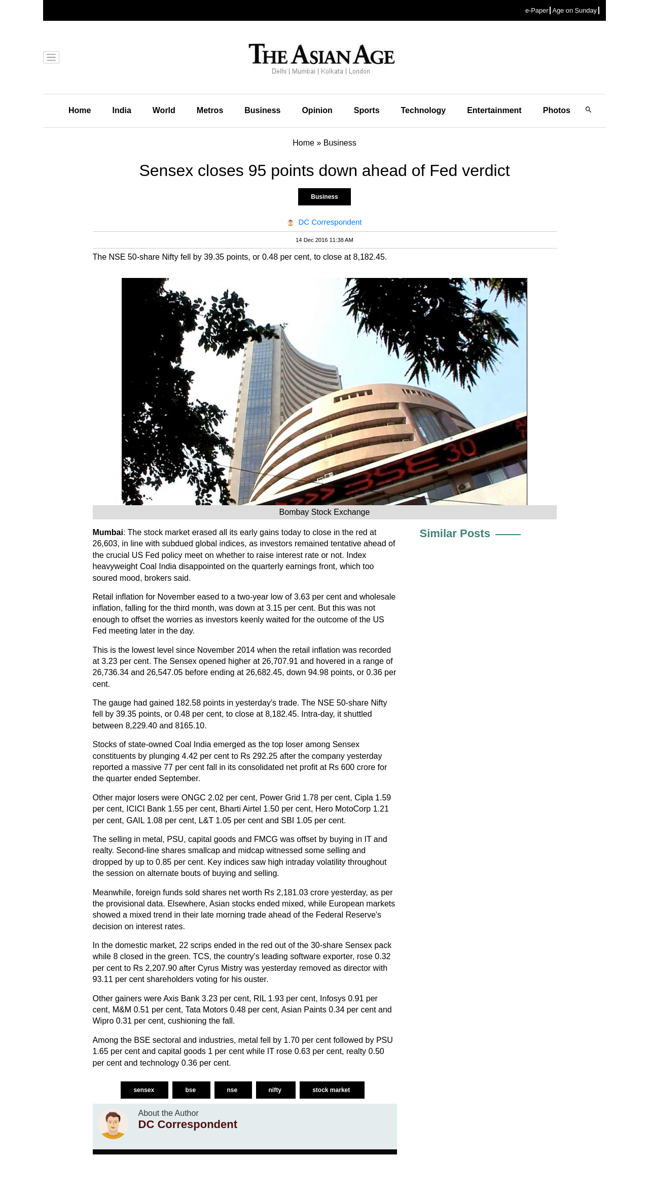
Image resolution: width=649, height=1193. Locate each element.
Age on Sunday (574, 10)
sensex (144, 1090)
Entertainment (494, 110)
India (121, 110)
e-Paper (537, 10)
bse (191, 1090)
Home (79, 110)
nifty (276, 1090)
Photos (556, 110)
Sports (367, 110)
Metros (210, 110)
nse (233, 1090)
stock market (331, 1090)
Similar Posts (455, 533)
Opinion (317, 110)
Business (262, 110)
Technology (423, 110)
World (164, 110)
